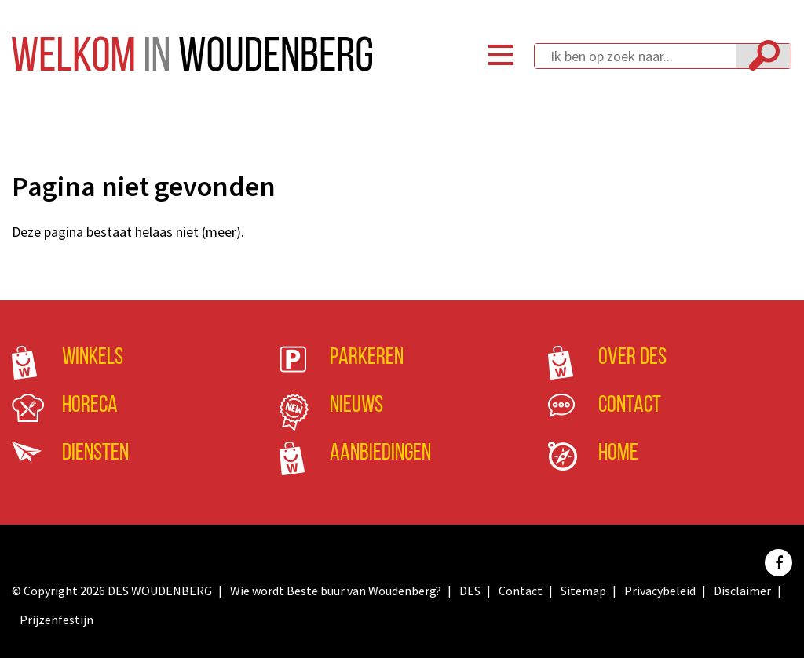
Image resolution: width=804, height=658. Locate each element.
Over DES (632, 358)
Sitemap (583, 590)
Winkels (92, 358)
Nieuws (356, 406)
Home (618, 454)
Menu (500, 55)
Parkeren (367, 358)
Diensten (95, 454)
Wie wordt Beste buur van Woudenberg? (335, 590)
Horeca (90, 406)
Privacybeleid (660, 590)
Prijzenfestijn (56, 619)
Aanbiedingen (380, 454)
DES (470, 590)
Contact (629, 406)
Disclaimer (742, 590)
